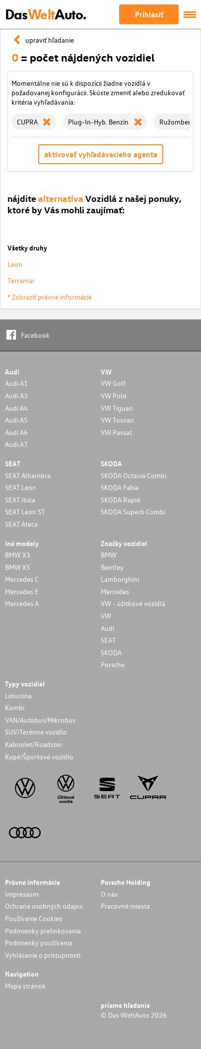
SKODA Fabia (120, 487)
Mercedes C (22, 579)
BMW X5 (17, 567)
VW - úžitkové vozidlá (133, 603)
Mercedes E (22, 591)
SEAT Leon (20, 487)
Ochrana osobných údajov (44, 906)
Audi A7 (16, 444)
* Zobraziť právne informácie (49, 297)
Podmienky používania (38, 942)
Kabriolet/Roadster (33, 744)
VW (106, 615)
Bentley (112, 567)
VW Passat (116, 432)
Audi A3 (16, 395)
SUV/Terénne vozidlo (36, 732)
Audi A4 (16, 408)
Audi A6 (16, 432)
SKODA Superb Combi (133, 511)
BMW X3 (17, 554)
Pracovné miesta (125, 906)
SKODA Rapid (120, 499)
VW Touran (117, 420)
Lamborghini (120, 579)
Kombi (14, 707)
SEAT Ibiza (20, 499)
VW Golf (113, 383)
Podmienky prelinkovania (43, 930)
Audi (107, 628)
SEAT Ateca (21, 524)
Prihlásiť (149, 14)
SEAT (108, 640)
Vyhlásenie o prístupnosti (42, 955)
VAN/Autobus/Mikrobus (40, 720)
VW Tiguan (117, 408)
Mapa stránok (25, 985)
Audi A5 (16, 420)
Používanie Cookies (33, 918)
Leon (14, 264)
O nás (109, 894)
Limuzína (18, 695)
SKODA (111, 652)
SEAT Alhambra (28, 475)
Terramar (21, 280)
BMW (109, 554)
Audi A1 (16, 383)
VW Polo (114, 395)
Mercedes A (22, 603)
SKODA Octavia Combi (133, 475)
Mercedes (115, 591)
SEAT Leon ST (25, 511)
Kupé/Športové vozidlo (39, 756)
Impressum (22, 894)
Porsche (113, 664)
